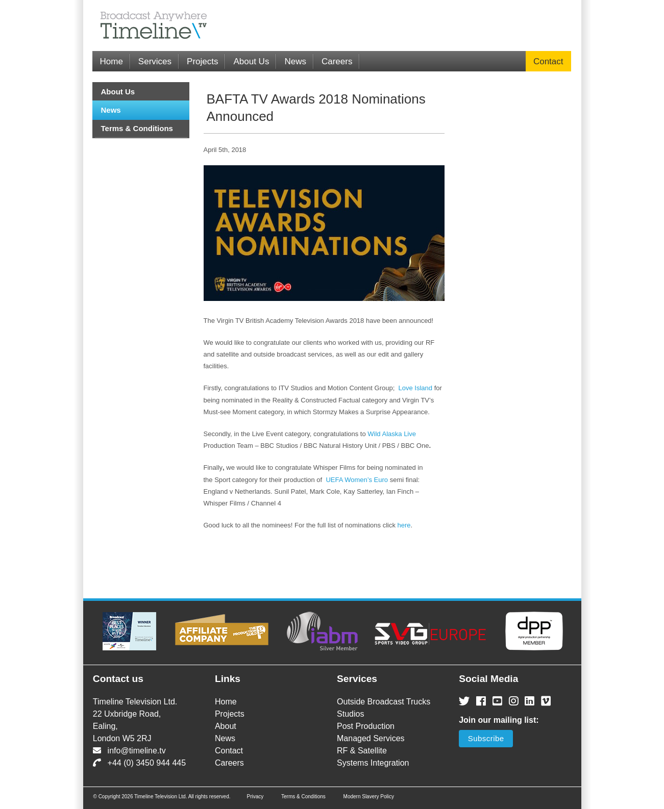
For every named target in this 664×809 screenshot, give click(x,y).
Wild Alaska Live (391, 434)
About (225, 726)
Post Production (366, 726)
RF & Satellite (362, 750)
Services (154, 61)
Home (111, 61)
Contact (548, 61)
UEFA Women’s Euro (357, 480)
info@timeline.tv (129, 750)
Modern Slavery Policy (368, 796)
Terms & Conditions (137, 128)
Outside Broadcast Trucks (383, 701)
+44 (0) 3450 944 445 (139, 763)
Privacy (255, 796)
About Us (251, 61)
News (295, 61)
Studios (350, 714)
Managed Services (371, 738)
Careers (337, 61)
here (404, 525)
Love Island (416, 388)
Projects (202, 61)
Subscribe (486, 738)
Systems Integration (373, 763)
